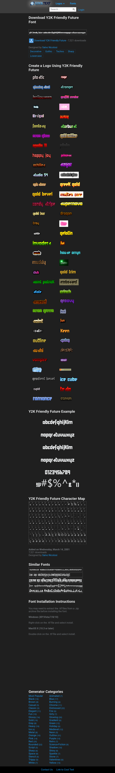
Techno (60, 51)
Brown (33, 702)
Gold (33, 720)
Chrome (55, 705)
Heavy (34, 726)
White (33, 762)
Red (33, 741)
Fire (52, 711)
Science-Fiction (59, 744)
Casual (34, 705)
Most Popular (36, 696)
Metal (33, 732)
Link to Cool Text (65, 769)
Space (33, 753)
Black (34, 699)
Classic (34, 708)
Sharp (71, 51)
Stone (53, 756)
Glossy (34, 717)
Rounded (35, 744)
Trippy (33, 759)
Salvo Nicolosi (49, 47)
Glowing (55, 717)
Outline (55, 735)
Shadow (55, 747)
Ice (32, 729)
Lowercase (36, 56)
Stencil (34, 756)
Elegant (35, 711)
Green (54, 723)
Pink (33, 738)
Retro (53, 741)
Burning (54, 702)
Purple (54, 738)
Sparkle (54, 753)
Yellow (54, 762)
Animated (56, 696)
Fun (33, 714)
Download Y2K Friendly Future (47, 40)
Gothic (48, 51)
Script (33, 747)
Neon (53, 732)
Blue (53, 699)
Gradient (55, 720)
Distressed (57, 708)
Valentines (56, 759)
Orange (34, 735)
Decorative (35, 51)
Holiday (54, 726)
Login (81, 9)
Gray (32, 723)
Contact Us (47, 769)
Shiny (53, 750)
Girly (53, 714)
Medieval (56, 729)
